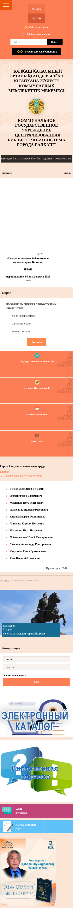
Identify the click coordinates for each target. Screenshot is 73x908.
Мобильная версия (39, 34)
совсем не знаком (22, 323)
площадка (44, 811)
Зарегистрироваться (14, 674)
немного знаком (21, 331)
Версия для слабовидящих (41, 51)
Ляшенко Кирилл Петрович (27, 523)
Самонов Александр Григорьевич (30, 544)
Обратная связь (39, 27)
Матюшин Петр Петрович (26, 530)
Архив (67, 173)
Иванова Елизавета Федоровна (29, 509)
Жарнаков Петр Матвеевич (27, 502)
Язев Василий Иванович (25, 558)
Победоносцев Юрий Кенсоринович (31, 537)
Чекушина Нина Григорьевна (28, 551)
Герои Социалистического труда (23, 475)
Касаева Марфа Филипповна (27, 516)
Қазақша (37, 9)
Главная (4, 471)
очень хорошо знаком (24, 315)
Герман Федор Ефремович (26, 495)
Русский (37, 18)
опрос (44, 826)
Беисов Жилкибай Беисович (27, 488)
